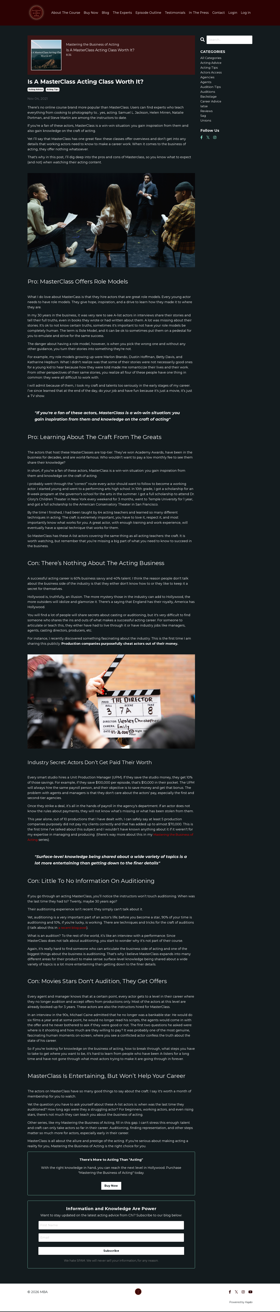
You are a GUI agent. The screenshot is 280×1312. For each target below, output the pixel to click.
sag (203, 120)
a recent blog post (73, 928)
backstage (208, 99)
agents (206, 84)
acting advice (36, 89)
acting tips (52, 89)
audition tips (211, 89)
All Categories (211, 58)
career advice (211, 105)
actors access (211, 74)
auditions (208, 94)
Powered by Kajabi (240, 1302)
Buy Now (91, 13)
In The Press (199, 13)
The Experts (122, 13)
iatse (204, 110)
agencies (207, 79)
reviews (207, 115)
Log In (246, 13)
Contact (218, 13)
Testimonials (175, 13)
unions (206, 125)
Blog (105, 13)
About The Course (65, 13)
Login (232, 13)
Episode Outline (148, 13)
